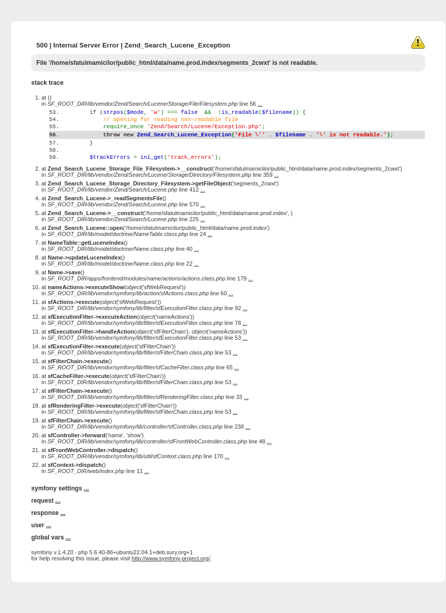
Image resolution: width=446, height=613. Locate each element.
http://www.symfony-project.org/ (170, 578)
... (260, 104)
